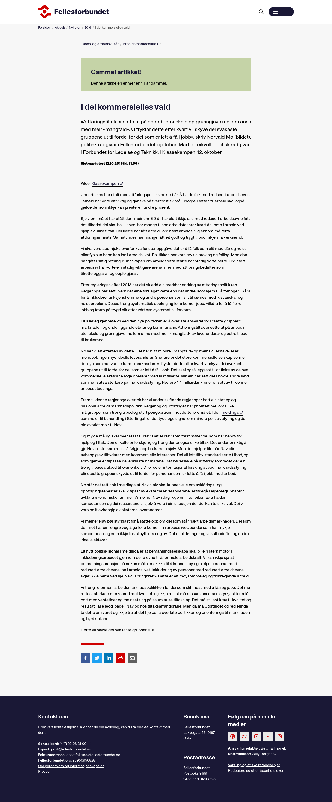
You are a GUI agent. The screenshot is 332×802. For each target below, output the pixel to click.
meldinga (230, 412)
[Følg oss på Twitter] (244, 736)
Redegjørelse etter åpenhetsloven (256, 770)
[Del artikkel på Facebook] (85, 657)
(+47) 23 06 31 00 (73, 743)
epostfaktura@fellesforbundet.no (93, 754)
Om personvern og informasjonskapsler (71, 766)
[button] (281, 11)
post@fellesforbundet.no (71, 749)
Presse (44, 771)
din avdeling (109, 727)
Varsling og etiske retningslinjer (254, 765)
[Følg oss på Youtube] (268, 736)
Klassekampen (105, 183)
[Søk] (261, 11)
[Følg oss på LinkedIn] (256, 736)
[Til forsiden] (146, 11)
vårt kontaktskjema (62, 727)
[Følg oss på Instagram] (279, 736)
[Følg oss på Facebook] (232, 736)
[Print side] (120, 658)
